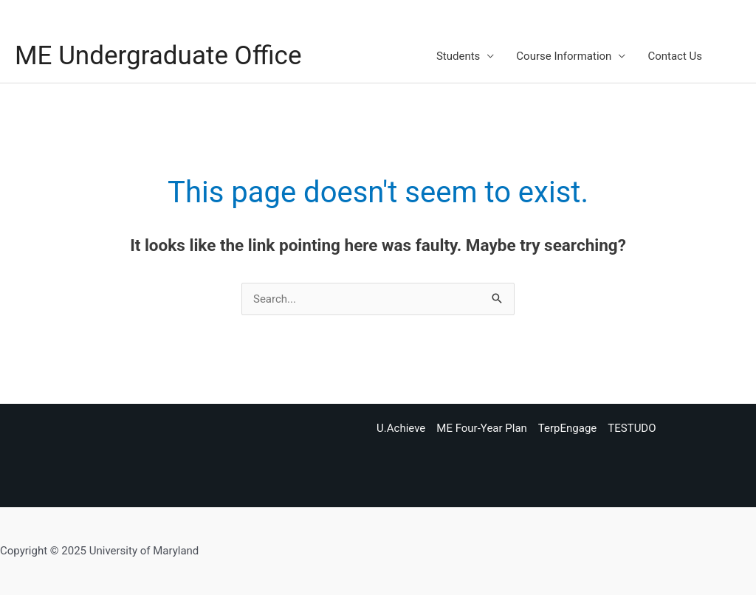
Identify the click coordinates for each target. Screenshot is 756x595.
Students (458, 56)
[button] (734, 56)
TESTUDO (632, 428)
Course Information (563, 56)
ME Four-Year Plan (481, 428)
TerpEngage (567, 428)
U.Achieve (401, 428)
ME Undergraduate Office (158, 56)
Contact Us (674, 56)
